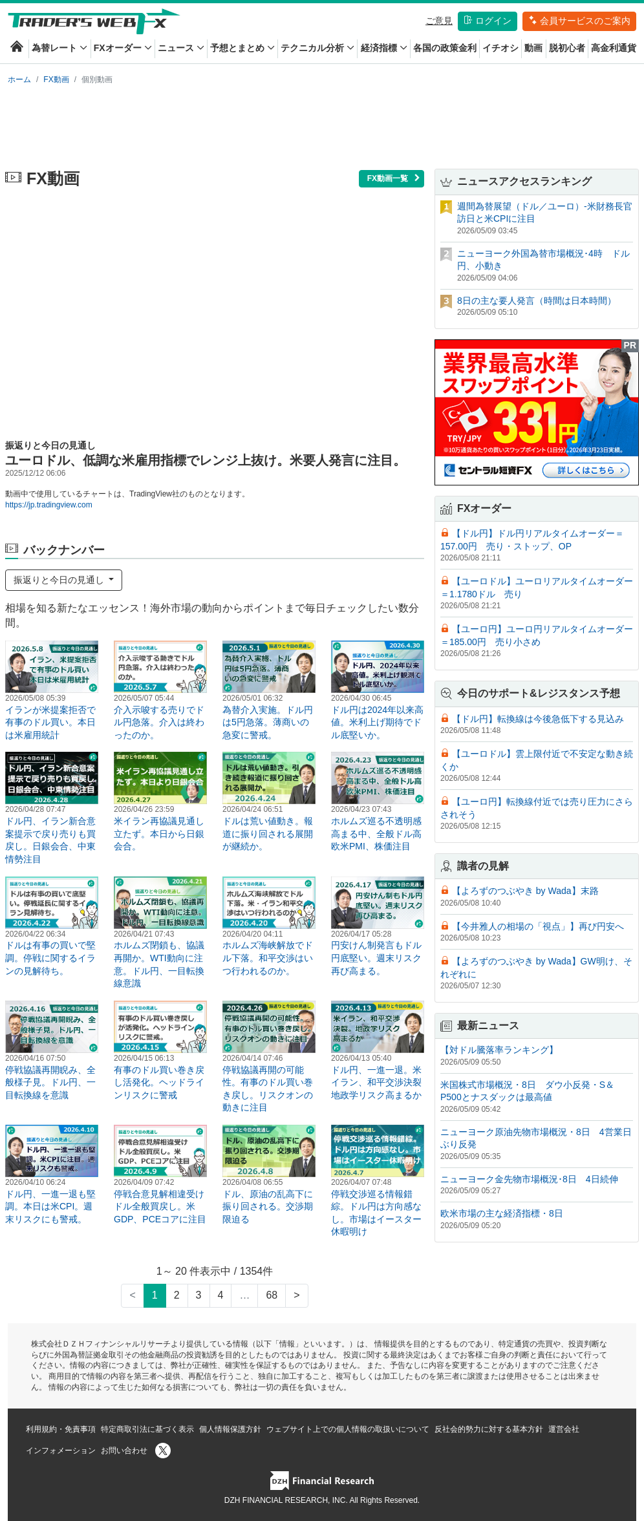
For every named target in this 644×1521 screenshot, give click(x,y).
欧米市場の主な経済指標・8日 (501, 1213)
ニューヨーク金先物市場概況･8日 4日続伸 (529, 1179)
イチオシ (500, 48)
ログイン (487, 21)
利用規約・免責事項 (61, 1429)
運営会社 (563, 1429)
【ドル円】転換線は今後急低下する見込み (538, 719)
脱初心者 (567, 48)
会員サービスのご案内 (579, 21)
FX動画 (56, 79)
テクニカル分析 (317, 48)
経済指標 (384, 48)
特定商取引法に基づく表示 (147, 1429)
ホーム (19, 79)
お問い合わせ (124, 1450)
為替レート (59, 48)
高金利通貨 (613, 48)
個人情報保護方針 (230, 1429)
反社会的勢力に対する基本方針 (489, 1429)
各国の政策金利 (445, 48)
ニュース (181, 48)
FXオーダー (123, 48)
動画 (533, 48)
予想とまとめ (242, 48)
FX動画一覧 (394, 178)
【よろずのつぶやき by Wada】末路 (525, 891)
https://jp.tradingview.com (48, 504)
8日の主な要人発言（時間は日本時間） (536, 300)
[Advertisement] (322, 124)
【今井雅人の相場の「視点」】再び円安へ (538, 926)
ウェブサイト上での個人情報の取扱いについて (347, 1429)
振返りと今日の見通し (60, 580)
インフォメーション (61, 1450)
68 (271, 1295)
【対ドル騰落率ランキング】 (499, 1050)
